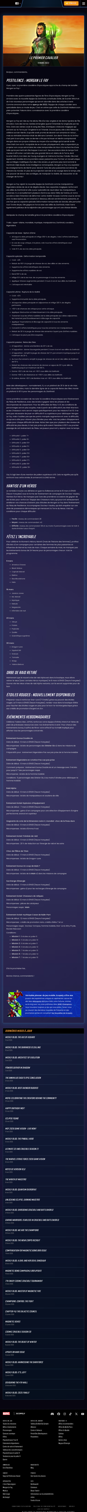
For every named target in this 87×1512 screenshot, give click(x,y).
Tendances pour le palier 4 (11, 1456)
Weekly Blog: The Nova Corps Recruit (22, 1240)
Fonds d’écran (35, 1500)
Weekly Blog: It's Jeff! (15, 1372)
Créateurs (34, 1487)
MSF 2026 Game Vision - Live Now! (20, 1128)
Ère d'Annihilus (8, 1468)
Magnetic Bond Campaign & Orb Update (23, 1270)
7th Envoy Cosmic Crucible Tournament (23, 1281)
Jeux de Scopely (43, 1509)
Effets (5, 1437)
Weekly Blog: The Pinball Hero (19, 1138)
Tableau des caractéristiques (12, 1450)
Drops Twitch (35, 1491)
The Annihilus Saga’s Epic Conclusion (23, 1078)
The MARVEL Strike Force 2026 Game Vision (25, 1159)
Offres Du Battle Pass (66, 1427)
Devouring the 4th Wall (16, 1382)
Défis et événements (9, 1427)
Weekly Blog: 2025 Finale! (17, 1392)
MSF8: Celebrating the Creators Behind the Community (30, 1098)
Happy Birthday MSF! (15, 1108)
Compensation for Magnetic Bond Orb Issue (25, 1250)
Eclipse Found (11, 1118)
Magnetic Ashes (12, 1321)
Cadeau (61, 1433)
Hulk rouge (6, 1494)
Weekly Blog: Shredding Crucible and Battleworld (29, 1210)
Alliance (33, 1427)
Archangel (6, 1497)
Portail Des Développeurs (39, 1433)
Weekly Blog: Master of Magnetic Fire (23, 1291)
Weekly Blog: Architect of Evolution (22, 1057)
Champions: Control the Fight (19, 1301)
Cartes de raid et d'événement (13, 1446)
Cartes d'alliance (36, 1430)
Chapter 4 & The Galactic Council (21, 1311)
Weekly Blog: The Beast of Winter (20, 1342)
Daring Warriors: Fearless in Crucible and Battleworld (32, 1220)
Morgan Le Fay (8, 1487)
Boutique (63, 1421)
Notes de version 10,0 (15, 1169)
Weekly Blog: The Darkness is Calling (22, 1047)
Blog (32, 1468)
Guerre (5, 1459)
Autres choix (63, 1440)
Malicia (5, 1491)
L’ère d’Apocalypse (9, 1484)
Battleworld (34, 1484)
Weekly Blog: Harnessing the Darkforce (24, 1362)
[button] (83, 3)
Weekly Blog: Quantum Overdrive (20, 1189)
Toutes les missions (9, 1424)
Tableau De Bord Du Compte (40, 1424)
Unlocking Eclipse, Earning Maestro (22, 1199)
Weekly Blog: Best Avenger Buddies (21, 1088)
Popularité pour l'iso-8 (10, 1440)
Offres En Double (64, 1430)
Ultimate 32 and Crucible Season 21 (21, 1149)
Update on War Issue (15, 1352)
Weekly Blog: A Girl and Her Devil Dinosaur (25, 1260)
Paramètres (34, 1437)
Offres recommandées (66, 1424)
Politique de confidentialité (44, 1506)
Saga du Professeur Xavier (11, 1476)
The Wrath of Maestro (15, 1179)
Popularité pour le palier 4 (11, 1453)
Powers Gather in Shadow (17, 1067)
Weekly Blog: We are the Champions (22, 1230)
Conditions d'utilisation (21, 1506)
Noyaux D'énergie (64, 1443)
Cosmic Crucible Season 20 (18, 1331)
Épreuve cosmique (9, 1433)
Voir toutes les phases (38, 1476)
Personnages (7, 1430)
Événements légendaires (11, 1443)
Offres (61, 1437)
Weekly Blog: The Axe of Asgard (20, 1037)
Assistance (62, 1506)
